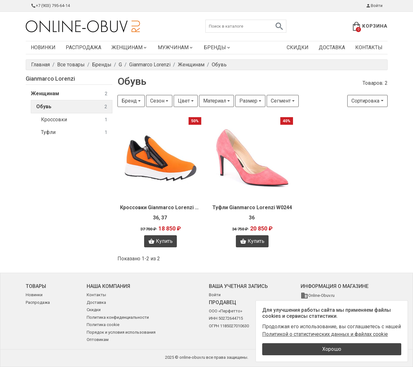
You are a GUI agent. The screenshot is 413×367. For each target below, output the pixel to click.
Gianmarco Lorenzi (50, 78)
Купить (160, 241)
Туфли (74, 132)
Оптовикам (98, 339)
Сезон (157, 101)
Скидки (298, 47)
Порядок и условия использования (121, 332)
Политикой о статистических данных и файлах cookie (325, 334)
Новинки (43, 47)
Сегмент (281, 101)
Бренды (217, 47)
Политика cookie (103, 324)
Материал (214, 101)
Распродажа (83, 47)
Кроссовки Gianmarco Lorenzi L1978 (161, 207)
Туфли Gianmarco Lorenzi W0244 (252, 207)
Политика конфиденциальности (118, 317)
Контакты (369, 47)
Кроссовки (74, 120)
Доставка (332, 47)
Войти (374, 5)
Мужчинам (176, 47)
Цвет (184, 101)
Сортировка (365, 101)
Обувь (71, 106)
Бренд (129, 101)
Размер (248, 101)
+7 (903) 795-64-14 (50, 5)
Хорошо (331, 349)
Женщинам (129, 47)
